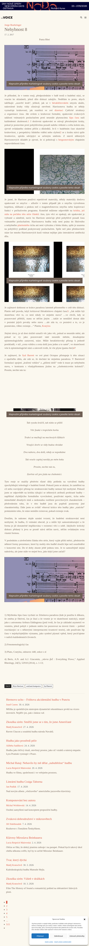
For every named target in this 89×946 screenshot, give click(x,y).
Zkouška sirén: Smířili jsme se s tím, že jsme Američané (38, 722)
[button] (84, 919)
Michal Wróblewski (15, 805)
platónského (24, 225)
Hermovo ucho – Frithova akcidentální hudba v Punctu (38, 699)
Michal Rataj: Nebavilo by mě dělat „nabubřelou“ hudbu (39, 763)
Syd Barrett (28, 355)
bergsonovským (66, 139)
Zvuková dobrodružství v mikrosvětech (29, 819)
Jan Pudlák (11, 787)
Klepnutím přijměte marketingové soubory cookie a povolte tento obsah (44, 83)
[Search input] (70, 17)
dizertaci (60, 110)
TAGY (7, 686)
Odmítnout (58, 936)
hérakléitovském (61, 102)
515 (8, 924)
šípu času (74, 117)
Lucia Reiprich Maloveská (18, 768)
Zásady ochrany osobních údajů (62, 942)
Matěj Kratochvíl (14, 727)
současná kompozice (33, 686)
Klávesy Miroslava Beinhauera (24, 837)
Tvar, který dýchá (16, 860)
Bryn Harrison (18, 686)
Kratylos (46, 325)
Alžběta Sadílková (14, 746)
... (7, 920)
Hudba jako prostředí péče (21, 740)
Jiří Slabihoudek (13, 824)
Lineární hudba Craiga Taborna (24, 781)
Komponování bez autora (20, 800)
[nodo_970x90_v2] (44, 6)
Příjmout (40, 936)
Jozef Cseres (12, 704)
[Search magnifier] (81, 17)
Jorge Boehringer (12, 25)
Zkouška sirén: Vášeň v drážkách (25, 878)
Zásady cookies (49, 942)
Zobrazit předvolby (77, 936)
